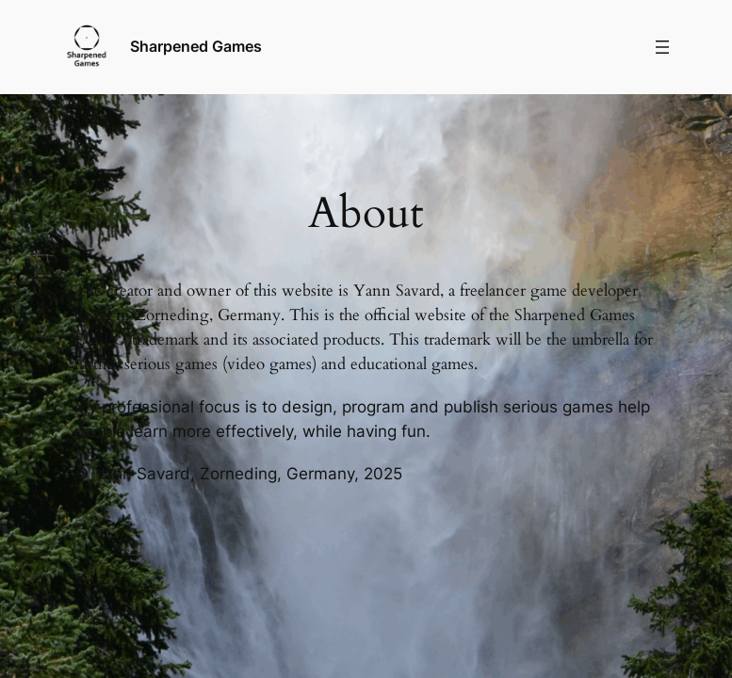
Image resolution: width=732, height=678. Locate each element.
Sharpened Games (196, 46)
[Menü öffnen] (662, 47)
